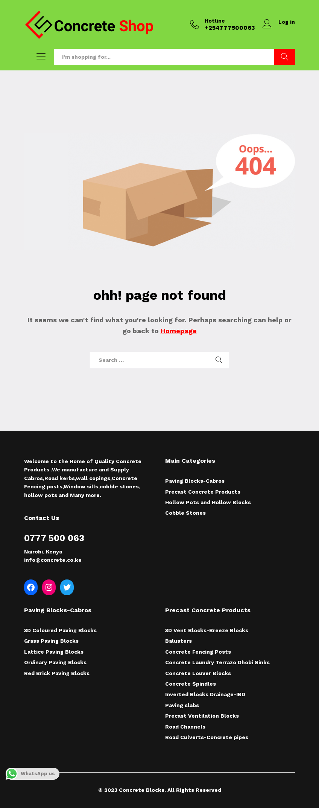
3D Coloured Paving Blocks (60, 630)
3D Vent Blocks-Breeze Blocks (206, 630)
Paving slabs (182, 705)
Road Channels (185, 727)
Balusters (178, 641)
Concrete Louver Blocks (198, 673)
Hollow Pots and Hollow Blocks (208, 502)
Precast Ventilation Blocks (202, 716)
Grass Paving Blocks (51, 641)
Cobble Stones (185, 513)
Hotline (215, 21)
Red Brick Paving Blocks (57, 673)
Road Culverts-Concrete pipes (206, 737)
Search (284, 57)
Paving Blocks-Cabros (195, 481)
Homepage (179, 331)
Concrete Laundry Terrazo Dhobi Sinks (217, 662)
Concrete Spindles (190, 684)
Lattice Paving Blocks (54, 652)
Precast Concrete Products (202, 492)
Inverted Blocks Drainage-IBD (205, 694)
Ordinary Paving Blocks (55, 662)
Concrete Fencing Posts (198, 652)
